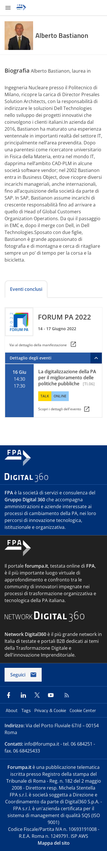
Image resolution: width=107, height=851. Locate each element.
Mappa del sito (54, 843)
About (12, 710)
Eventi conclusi (26, 289)
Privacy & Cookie (50, 710)
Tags (26, 710)
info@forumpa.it (41, 744)
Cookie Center (83, 710)
